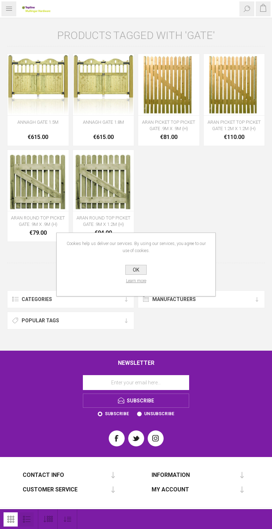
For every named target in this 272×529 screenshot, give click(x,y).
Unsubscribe (159, 413)
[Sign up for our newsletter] (136, 382)
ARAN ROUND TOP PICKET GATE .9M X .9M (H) (38, 221)
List (26, 519)
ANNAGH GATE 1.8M (103, 122)
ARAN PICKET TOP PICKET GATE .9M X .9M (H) (168, 125)
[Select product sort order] (67, 519)
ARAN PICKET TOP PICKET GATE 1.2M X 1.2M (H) (234, 125)
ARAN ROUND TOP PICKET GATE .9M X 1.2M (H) (103, 221)
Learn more (136, 280)
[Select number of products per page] (48, 519)
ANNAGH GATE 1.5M (37, 122)
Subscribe (117, 413)
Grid (11, 519)
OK (136, 270)
